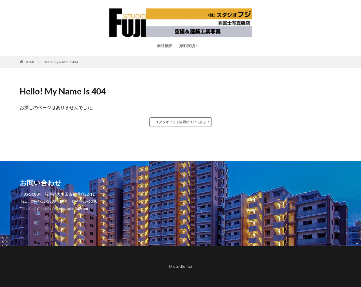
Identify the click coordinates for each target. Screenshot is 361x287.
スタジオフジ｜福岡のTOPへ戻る (180, 122)
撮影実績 (187, 45)
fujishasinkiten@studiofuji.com (61, 208)
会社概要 (165, 45)
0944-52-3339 (43, 201)
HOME (30, 62)
